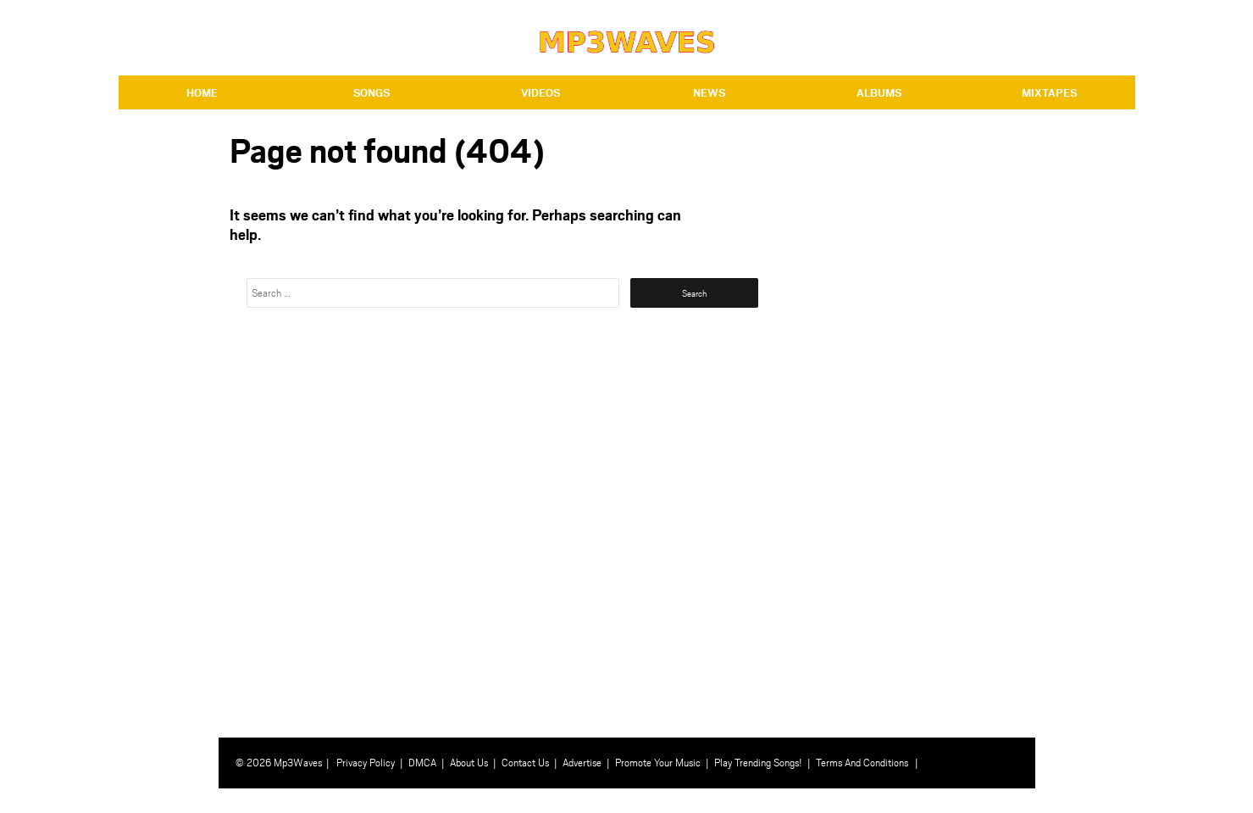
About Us (469, 762)
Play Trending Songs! (758, 762)
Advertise (582, 762)
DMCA (422, 762)
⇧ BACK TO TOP (1087, 800)
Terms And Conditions (862, 762)
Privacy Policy (365, 762)
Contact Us (525, 762)
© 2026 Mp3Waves (279, 762)
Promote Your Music (658, 762)
